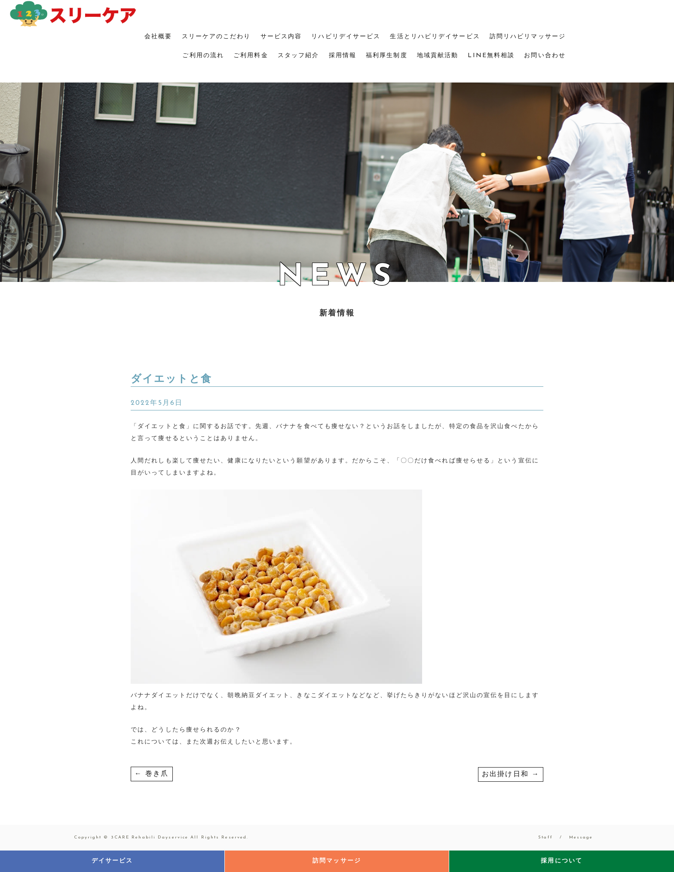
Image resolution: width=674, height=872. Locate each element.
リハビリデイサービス (345, 37)
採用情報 (342, 55)
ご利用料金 (250, 55)
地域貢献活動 (438, 55)
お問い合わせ (545, 55)
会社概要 (158, 37)
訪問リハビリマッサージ (528, 37)
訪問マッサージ (336, 861)
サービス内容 (281, 37)
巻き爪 (152, 774)
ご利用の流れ (203, 55)
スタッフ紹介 (298, 55)
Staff (545, 837)
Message (581, 837)
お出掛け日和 (510, 774)
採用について (561, 861)
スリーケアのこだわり (216, 37)
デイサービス (112, 861)
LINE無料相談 (491, 55)
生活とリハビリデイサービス (435, 37)
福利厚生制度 (386, 55)
